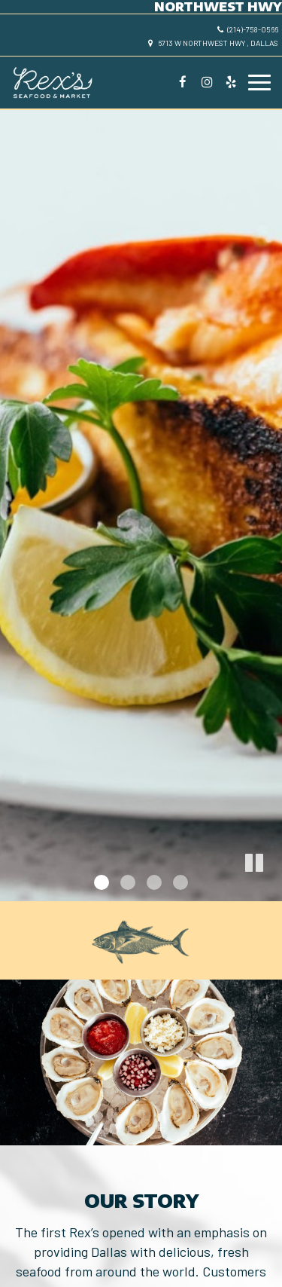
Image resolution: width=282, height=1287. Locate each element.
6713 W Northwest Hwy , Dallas (213, 43)
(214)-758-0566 (247, 29)
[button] (270, 890)
